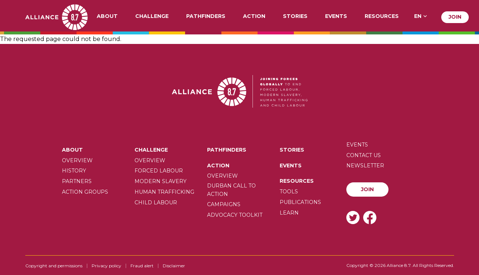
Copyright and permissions (53, 265)
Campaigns (223, 204)
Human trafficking (164, 192)
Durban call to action (231, 189)
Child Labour (156, 202)
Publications (300, 202)
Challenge (152, 16)
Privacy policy (106, 265)
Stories (295, 16)
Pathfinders (205, 16)
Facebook (369, 217)
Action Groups (85, 192)
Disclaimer (174, 265)
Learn (289, 212)
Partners (77, 181)
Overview (77, 160)
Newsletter (365, 165)
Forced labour (159, 170)
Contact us (363, 155)
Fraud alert (142, 265)
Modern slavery (161, 181)
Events (336, 16)
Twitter (352, 217)
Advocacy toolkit (234, 215)
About (107, 16)
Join (455, 17)
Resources (382, 16)
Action (254, 16)
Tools (289, 191)
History (74, 170)
